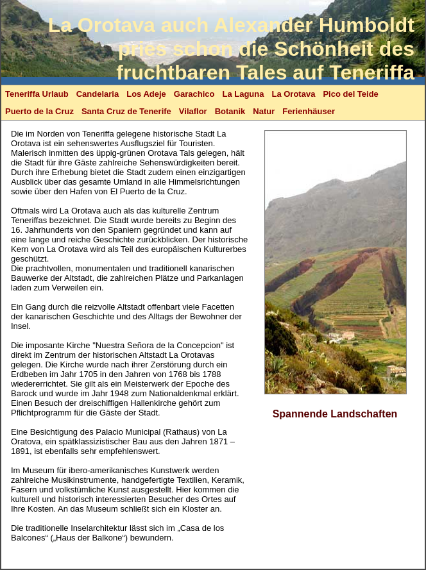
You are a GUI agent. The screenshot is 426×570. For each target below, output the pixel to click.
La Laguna (243, 94)
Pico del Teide (350, 94)
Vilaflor (193, 111)
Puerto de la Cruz (39, 111)
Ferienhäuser (308, 111)
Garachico (194, 94)
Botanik (230, 111)
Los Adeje (146, 94)
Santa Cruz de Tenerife (126, 111)
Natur (264, 111)
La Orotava (293, 94)
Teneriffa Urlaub (37, 94)
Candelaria (97, 94)
